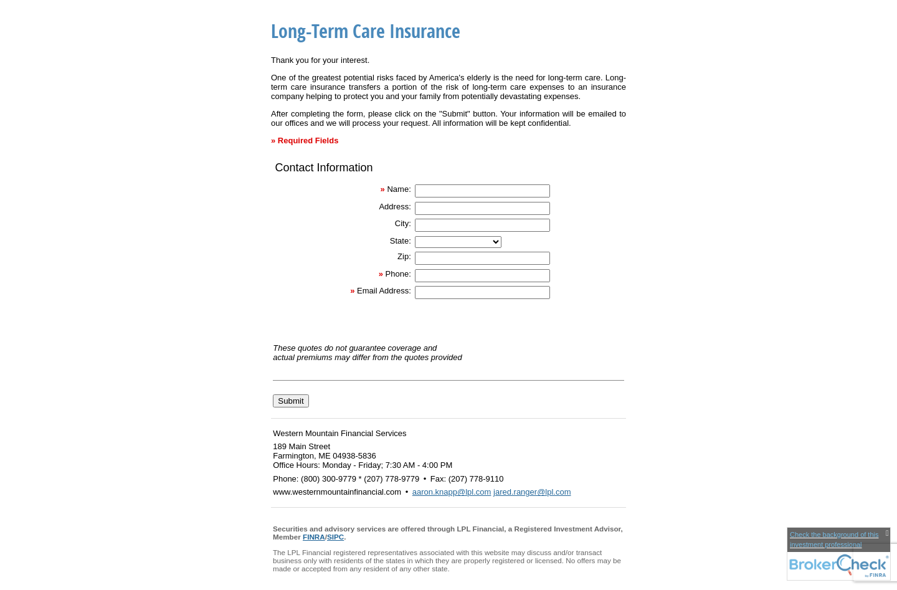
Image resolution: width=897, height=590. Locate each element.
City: (403, 223)
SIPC (335, 537)
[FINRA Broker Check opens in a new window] (839, 554)
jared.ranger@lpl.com (532, 492)
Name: (399, 189)
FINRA (314, 537)
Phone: (398, 273)
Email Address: (384, 290)
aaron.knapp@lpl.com (451, 492)
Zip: (404, 256)
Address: (395, 206)
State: (400, 240)
